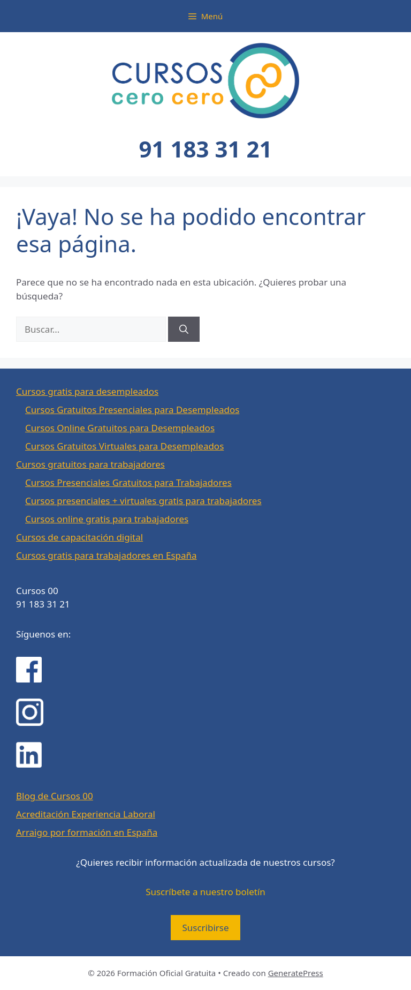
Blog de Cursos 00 (54, 796)
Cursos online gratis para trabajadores (106, 519)
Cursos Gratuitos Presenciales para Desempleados (132, 409)
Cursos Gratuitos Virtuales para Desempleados (124, 446)
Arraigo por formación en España (86, 832)
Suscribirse (205, 927)
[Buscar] (184, 329)
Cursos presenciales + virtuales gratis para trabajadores (143, 500)
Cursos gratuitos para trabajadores (90, 464)
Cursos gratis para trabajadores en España (106, 555)
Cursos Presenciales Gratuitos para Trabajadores (128, 482)
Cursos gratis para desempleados (87, 391)
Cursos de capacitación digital (79, 537)
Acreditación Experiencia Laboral (85, 814)
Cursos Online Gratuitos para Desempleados (120, 428)
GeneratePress (295, 973)
